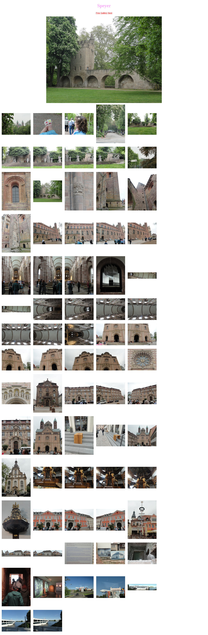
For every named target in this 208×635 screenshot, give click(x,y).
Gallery (104, 13)
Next (110, 13)
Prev (98, 13)
